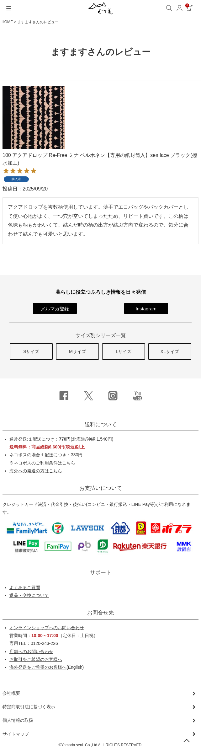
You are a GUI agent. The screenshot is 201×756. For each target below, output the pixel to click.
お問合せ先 (100, 613)
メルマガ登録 (55, 308)
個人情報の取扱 (18, 720)
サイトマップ (16, 734)
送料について (101, 424)
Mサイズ (77, 351)
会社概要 (11, 693)
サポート (100, 573)
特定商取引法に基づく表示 (29, 706)
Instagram (145, 308)
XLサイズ (170, 351)
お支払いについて (100, 488)
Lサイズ (123, 351)
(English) (46, 667)
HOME (7, 22)
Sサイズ (31, 351)
